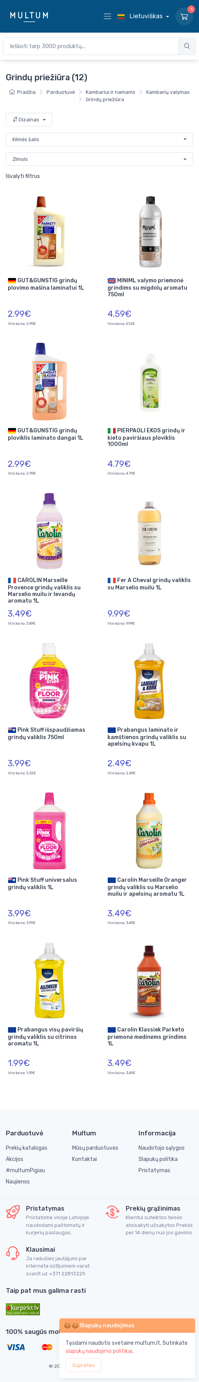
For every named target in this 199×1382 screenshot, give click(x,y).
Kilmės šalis (25, 139)
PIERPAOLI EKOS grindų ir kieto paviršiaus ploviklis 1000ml (146, 437)
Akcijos (14, 1159)
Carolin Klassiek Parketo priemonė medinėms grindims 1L (147, 1036)
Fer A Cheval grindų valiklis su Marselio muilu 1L (149, 583)
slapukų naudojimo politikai (99, 1351)
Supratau (83, 1365)
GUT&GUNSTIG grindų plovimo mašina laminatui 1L (46, 283)
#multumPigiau (25, 1170)
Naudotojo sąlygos (161, 1148)
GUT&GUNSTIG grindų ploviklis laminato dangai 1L (45, 434)
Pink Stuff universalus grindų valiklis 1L (42, 883)
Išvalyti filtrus (23, 176)
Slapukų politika (158, 1159)
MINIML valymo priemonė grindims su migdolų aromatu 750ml (147, 287)
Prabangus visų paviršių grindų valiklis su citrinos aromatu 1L (45, 1036)
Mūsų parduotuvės (95, 1148)
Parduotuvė (61, 92)
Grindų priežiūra (105, 99)
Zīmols (20, 159)
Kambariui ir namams (110, 92)
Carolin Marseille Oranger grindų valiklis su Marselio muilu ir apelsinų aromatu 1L (147, 886)
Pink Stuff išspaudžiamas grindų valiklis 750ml (46, 733)
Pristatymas (154, 1170)
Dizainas (26, 120)
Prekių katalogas (26, 1148)
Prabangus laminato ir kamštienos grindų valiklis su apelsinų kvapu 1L (146, 736)
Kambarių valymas (168, 92)
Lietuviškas (140, 16)
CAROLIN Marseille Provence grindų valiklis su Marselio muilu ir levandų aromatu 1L (44, 590)
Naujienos (18, 1181)
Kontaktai (84, 1159)
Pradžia (22, 92)
